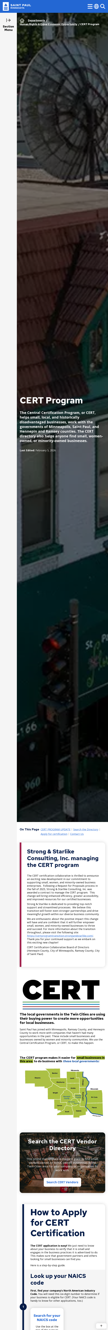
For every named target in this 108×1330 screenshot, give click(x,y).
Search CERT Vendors (62, 1182)
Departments (36, 20)
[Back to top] (101, 1326)
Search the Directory (85, 829)
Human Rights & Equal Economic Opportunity (48, 24)
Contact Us (77, 834)
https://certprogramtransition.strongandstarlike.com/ (60, 935)
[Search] (102, 6)
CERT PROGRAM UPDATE (55, 829)
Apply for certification (54, 834)
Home (22, 20)
